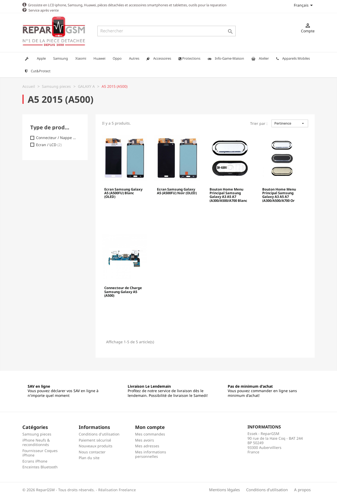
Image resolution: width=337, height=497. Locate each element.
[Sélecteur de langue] (304, 5)
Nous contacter (92, 451)
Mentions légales (224, 489)
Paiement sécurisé (95, 439)
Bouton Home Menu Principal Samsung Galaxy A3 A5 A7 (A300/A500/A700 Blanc (228, 194)
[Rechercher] (166, 31)
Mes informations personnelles (150, 454)
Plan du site (89, 457)
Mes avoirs (144, 439)
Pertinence (289, 123)
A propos (302, 489)
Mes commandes (150, 433)
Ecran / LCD (49, 144)
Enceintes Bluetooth (40, 466)
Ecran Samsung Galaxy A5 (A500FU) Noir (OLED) (177, 191)
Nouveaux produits (95, 445)
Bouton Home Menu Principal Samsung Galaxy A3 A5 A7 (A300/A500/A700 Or (279, 194)
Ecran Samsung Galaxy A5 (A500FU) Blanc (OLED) (123, 193)
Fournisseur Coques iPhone (40, 453)
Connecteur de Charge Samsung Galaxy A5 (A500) (123, 292)
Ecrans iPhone (34, 460)
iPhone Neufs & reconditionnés (36, 442)
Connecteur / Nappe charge (57, 137)
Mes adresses (147, 445)
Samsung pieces (36, 433)
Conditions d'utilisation (99, 433)
